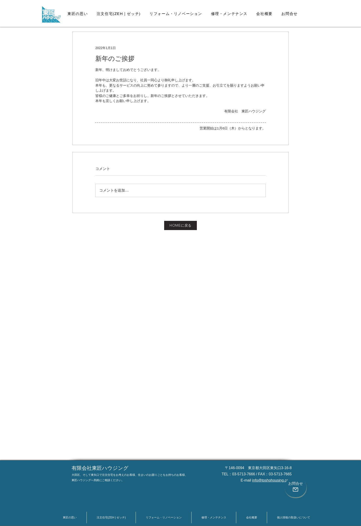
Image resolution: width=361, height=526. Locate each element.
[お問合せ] (295, 487)
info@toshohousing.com (272, 480)
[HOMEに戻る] (180, 225)
